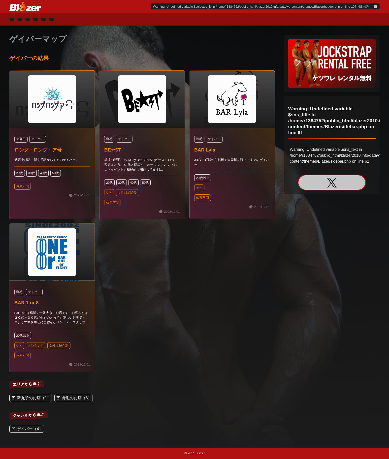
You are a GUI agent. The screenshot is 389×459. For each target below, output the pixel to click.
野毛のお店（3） (77, 398)
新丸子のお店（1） (34, 398)
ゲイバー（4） (30, 429)
